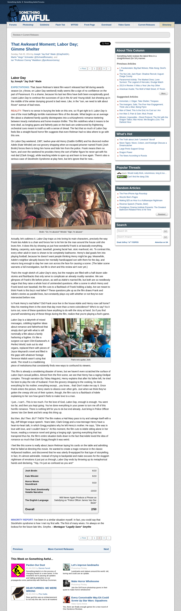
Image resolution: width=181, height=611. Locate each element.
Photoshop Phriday (79, 568)
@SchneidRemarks (43, 57)
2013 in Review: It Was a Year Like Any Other (139, 85)
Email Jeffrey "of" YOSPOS (128, 242)
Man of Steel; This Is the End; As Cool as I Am (140, 110)
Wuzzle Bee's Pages (128, 197)
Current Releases (146, 25)
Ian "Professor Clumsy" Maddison (26, 60)
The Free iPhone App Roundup (133, 193)
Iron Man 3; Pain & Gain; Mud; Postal (136, 114)
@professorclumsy (50, 60)
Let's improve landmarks (85, 565)
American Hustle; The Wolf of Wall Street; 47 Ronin (142, 89)
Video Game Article (79, 604)
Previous (18, 549)
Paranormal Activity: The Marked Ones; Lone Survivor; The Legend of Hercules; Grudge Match (141, 81)
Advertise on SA (161, 242)
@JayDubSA (62, 54)
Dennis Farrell (44, 568)
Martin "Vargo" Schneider (22, 57)
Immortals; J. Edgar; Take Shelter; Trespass (139, 101)
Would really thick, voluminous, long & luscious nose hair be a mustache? (147, 173)
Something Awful (14, 2)
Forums (13, 25)
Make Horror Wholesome (85, 581)
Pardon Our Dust (35, 565)
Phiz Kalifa (43, 594)
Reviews (17, 35)
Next (106, 549)
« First (83, 68)
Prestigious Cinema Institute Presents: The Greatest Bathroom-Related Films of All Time (142, 208)
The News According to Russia (133, 156)
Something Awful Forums (34, 2)
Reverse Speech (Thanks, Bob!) (133, 204)
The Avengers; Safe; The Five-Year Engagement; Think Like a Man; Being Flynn (141, 105)
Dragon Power (125, 152)
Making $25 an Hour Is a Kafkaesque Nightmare (141, 200)
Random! (161, 214)
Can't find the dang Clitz (138, 176)
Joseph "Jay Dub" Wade (45, 54)
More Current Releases (61, 549)
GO (165, 231)
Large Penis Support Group (131, 149)
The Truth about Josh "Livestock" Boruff (137, 139)
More (164, 93)
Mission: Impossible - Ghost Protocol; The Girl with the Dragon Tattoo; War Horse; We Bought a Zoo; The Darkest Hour (143, 119)
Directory (167, 25)
